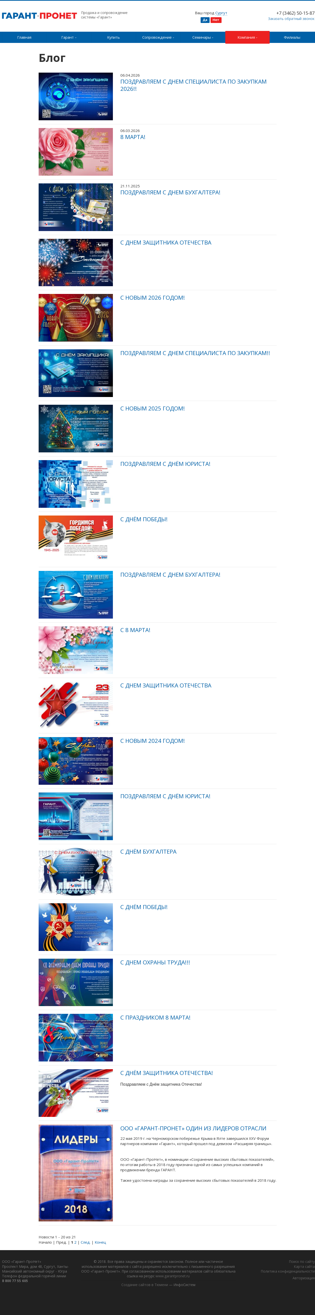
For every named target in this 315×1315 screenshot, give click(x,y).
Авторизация (304, 1278)
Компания (247, 37)
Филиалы (292, 37)
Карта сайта (304, 1266)
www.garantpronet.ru (190, 1276)
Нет (216, 19)
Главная (24, 37)
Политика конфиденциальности (288, 1271)
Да (205, 19)
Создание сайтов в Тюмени (144, 1285)
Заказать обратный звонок (291, 18)
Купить (113, 37)
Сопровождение (158, 37)
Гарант (69, 37)
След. (85, 1242)
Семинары (203, 37)
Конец (100, 1242)
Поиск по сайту (302, 1262)
